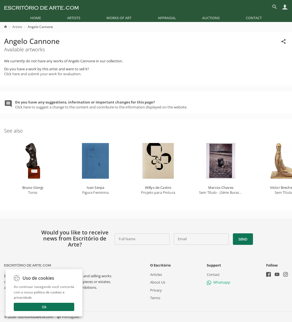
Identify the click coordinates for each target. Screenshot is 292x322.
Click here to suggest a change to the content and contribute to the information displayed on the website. (101, 105)
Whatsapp (218, 282)
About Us (157, 282)
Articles (156, 274)
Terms (155, 297)
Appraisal (167, 17)
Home (35, 17)
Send (242, 239)
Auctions (211, 17)
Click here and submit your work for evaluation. (42, 73)
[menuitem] (35, 18)
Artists (73, 17)
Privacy (156, 289)
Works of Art (118, 17)
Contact (254, 17)
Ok (44, 306)
